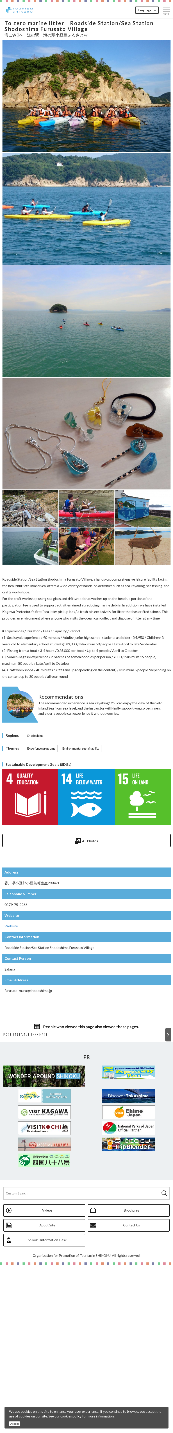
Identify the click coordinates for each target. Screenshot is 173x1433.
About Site (47, 1393)
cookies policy (71, 1416)
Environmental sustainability (80, 748)
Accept (14, 1423)
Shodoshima (35, 735)
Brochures (131, 1379)
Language (145, 10)
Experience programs (41, 748)
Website (11, 926)
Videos (47, 1379)
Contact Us (131, 1393)
